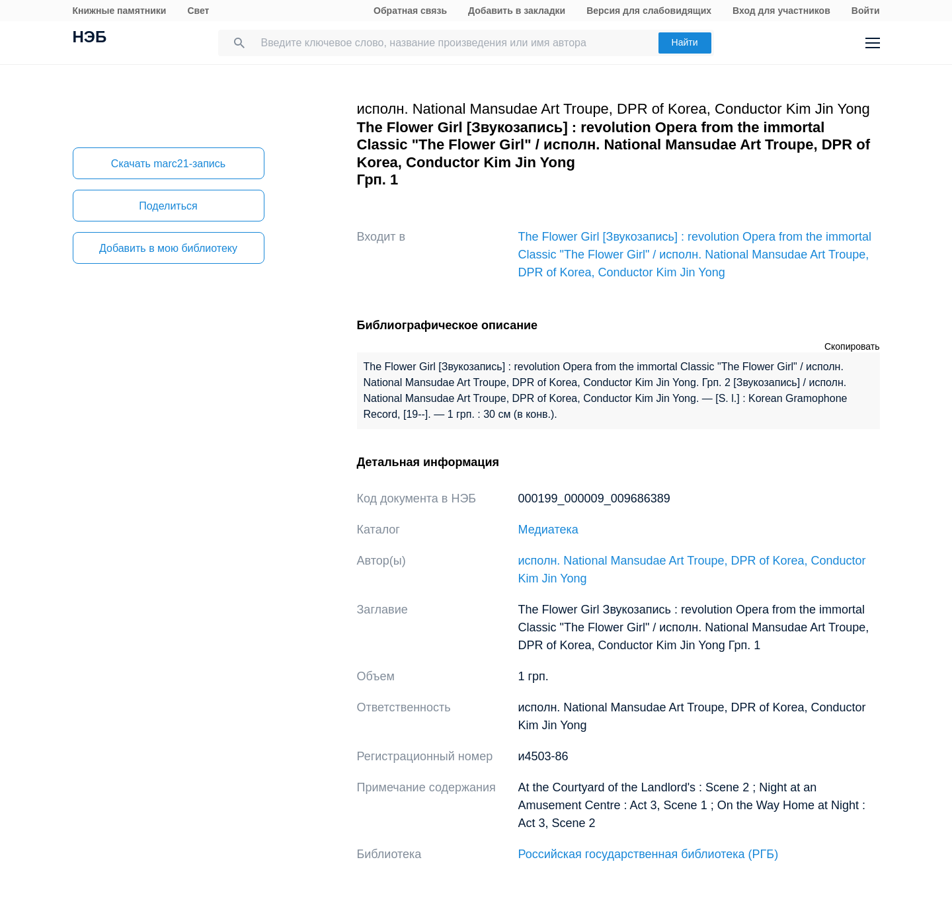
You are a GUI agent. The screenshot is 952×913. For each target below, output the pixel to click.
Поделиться (168, 206)
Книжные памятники (120, 10)
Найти (685, 42)
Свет (198, 10)
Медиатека (548, 529)
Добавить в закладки (516, 10)
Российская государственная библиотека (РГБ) (648, 854)
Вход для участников (781, 10)
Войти (866, 10)
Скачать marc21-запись (168, 163)
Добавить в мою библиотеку (168, 248)
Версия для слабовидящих (648, 10)
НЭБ (90, 38)
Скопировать (852, 346)
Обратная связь (410, 10)
